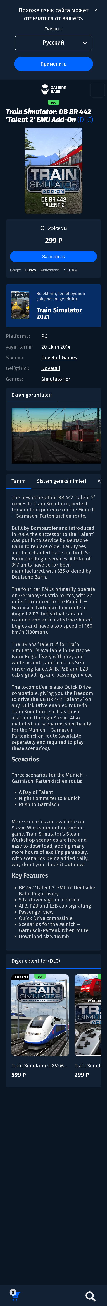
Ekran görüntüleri (31, 395)
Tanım (18, 481)
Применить (53, 64)
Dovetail (50, 368)
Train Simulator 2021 (59, 313)
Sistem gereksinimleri (61, 481)
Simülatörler (55, 379)
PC (44, 336)
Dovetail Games (59, 358)
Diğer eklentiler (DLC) (35, 961)
